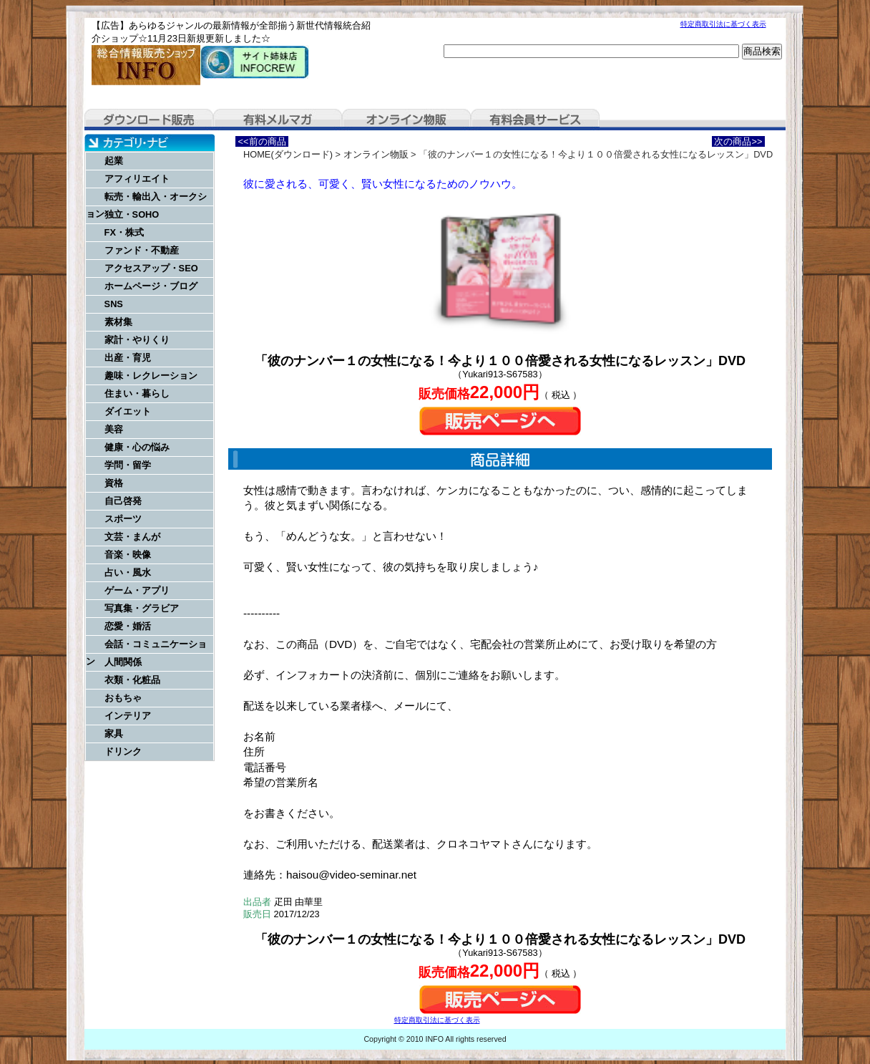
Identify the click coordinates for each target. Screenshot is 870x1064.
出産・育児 (127, 357)
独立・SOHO (132, 214)
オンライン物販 (406, 119)
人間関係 (123, 662)
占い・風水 (127, 572)
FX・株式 (124, 232)
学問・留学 (127, 465)
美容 (113, 429)
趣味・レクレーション (150, 375)
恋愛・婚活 (127, 626)
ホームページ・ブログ (150, 286)
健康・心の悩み (137, 447)
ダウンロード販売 (148, 119)
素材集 (118, 321)
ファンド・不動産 (141, 250)
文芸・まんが (132, 536)
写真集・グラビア (141, 608)
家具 (113, 733)
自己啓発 (123, 500)
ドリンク (123, 751)
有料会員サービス (535, 119)
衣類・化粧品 (132, 679)
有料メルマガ (277, 119)
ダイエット (127, 411)
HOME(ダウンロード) (288, 154)
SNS (113, 304)
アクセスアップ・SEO (151, 268)
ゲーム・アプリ (137, 590)
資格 (113, 483)
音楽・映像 (127, 554)
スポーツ (123, 518)
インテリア (127, 715)
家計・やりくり (137, 339)
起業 (113, 160)
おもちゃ (123, 697)
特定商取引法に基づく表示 (723, 24)
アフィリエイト (137, 178)
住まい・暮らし (137, 393)
